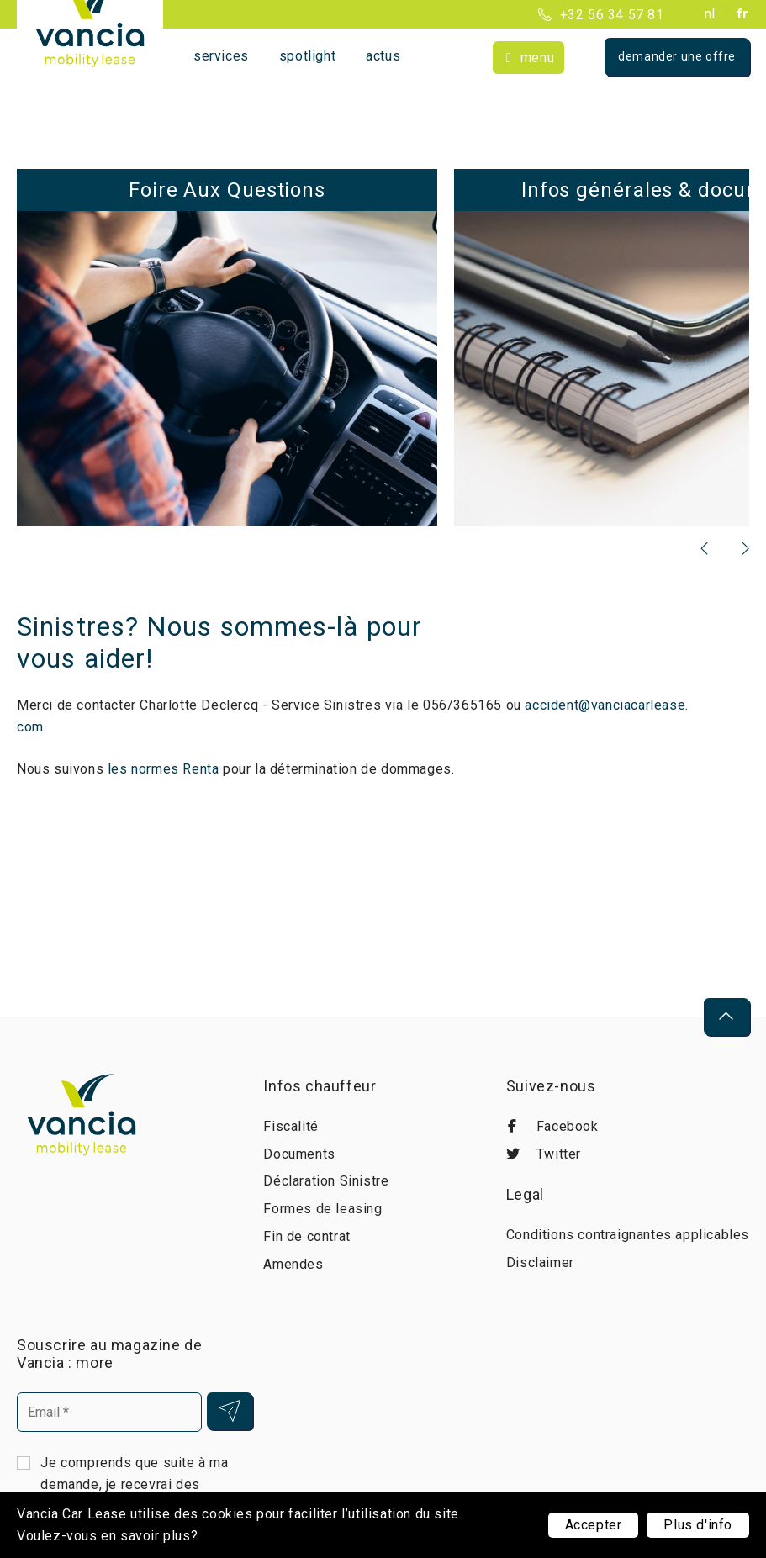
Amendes (293, 1264)
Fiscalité (290, 1126)
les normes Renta (163, 769)
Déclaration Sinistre (325, 1181)
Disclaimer (540, 1262)
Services (221, 56)
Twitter (543, 1154)
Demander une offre (677, 56)
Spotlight (307, 56)
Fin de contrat (306, 1236)
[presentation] (705, 548)
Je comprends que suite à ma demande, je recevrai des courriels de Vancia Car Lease (135, 1483)
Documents (299, 1154)
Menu (537, 58)
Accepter (593, 1525)
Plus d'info (697, 1525)
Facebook (552, 1126)
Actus (383, 56)
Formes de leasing (322, 1209)
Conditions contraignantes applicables (627, 1235)
